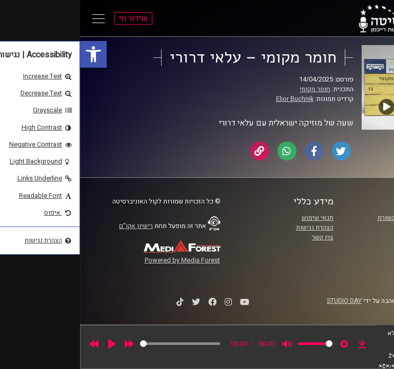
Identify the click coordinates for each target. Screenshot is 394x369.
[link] (13, 54)
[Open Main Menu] (18, 18)
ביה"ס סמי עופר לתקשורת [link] (332, 217)
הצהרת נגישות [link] (234, 227)
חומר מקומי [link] (235, 89)
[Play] (32, 344)
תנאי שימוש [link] (237, 217)
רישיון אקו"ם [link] (56, 226)
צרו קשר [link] (242, 237)
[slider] (100, 343)
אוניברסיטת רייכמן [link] (341, 227)
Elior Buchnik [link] (214, 99)
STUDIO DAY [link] (264, 300)
